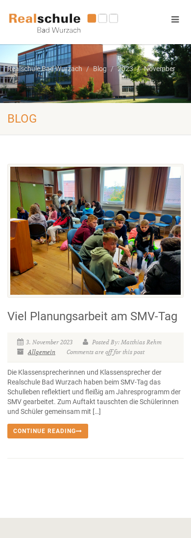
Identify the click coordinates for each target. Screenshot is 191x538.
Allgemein (41, 352)
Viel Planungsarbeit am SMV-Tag (92, 316)
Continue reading (47, 431)
